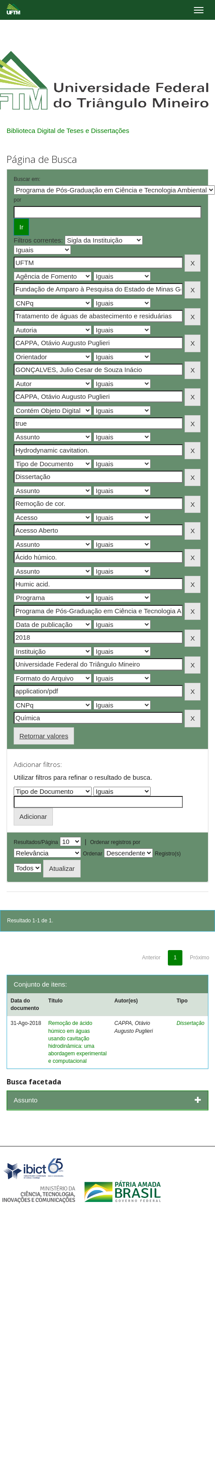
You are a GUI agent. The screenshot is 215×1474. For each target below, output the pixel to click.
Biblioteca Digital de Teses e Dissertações (68, 130)
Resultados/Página (36, 842)
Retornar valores (43, 736)
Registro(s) (168, 854)
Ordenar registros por (115, 842)
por (17, 200)
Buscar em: (27, 179)
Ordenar (92, 854)
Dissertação (190, 1023)
